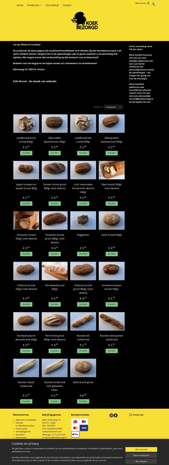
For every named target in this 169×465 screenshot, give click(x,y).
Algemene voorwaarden (26, 420)
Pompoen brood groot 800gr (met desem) (55, 238)
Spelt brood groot (83, 382)
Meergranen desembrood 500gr (112, 139)
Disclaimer (20, 434)
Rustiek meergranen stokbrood (111, 337)
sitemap (93, 451)
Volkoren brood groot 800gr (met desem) (83, 289)
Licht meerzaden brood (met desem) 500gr (83, 188)
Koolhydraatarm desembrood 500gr (26, 337)
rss (99, 451)
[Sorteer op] (113, 107)
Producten (34, 5)
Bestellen (26, 153)
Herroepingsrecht (23, 431)
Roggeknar (83, 234)
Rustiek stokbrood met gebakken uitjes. (54, 386)
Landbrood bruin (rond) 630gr (26, 139)
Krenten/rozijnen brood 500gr (111, 287)
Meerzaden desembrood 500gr (54, 139)
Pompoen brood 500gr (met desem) (26, 236)
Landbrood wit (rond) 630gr (83, 139)
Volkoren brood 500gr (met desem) (26, 287)
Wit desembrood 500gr (54, 287)
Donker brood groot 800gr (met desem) (54, 186)
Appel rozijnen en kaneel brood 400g (26, 186)
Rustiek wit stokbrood (83, 337)
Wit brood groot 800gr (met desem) (54, 337)
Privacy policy (21, 428)
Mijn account (142, 3)
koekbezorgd (136, 414)
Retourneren (21, 437)
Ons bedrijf (52, 5)
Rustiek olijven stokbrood (26, 384)
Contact (67, 5)
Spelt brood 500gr (111, 234)
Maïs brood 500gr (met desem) (112, 186)
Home (20, 5)
